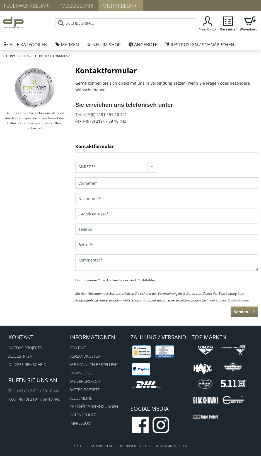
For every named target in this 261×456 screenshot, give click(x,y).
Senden (244, 310)
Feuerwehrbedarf (27, 5)
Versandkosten (85, 356)
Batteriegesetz (84, 389)
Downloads (81, 373)
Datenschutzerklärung (232, 300)
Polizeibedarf (77, 5)
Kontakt (77, 347)
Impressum (80, 423)
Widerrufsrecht (85, 381)
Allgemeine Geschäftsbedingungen (93, 402)
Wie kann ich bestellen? (93, 364)
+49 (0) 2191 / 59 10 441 (38, 390)
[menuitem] (125, 25)
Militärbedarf (120, 5)
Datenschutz (82, 414)
